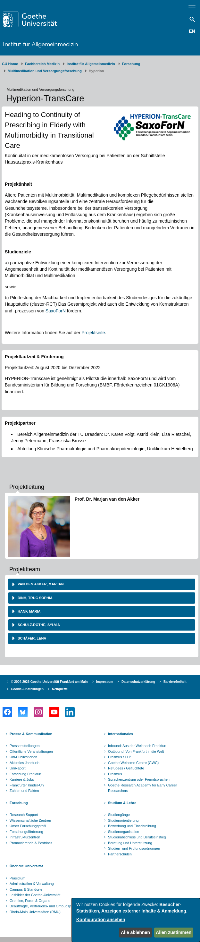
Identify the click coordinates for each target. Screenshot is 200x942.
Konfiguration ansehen (100, 919)
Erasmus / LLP (119, 757)
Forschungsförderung (26, 832)
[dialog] (136, 920)
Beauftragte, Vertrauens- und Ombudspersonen (47, 906)
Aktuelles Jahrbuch (24, 763)
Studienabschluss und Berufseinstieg (137, 837)
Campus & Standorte (26, 889)
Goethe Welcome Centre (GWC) (133, 763)
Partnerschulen (120, 854)
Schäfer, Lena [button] (31, 638)
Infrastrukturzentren (25, 837)
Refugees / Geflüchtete (126, 768)
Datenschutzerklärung (138, 681)
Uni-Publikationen (23, 757)
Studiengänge (119, 815)
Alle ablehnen (135, 932)
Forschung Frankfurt (25, 774)
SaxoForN (56, 310)
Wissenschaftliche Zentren (30, 820)
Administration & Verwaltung (32, 884)
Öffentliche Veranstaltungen (31, 751)
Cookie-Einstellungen (27, 689)
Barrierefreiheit (175, 681)
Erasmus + (116, 774)
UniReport (18, 768)
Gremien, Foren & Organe (30, 901)
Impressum (104, 681)
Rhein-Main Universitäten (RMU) (35, 912)
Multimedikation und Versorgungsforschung (45, 71)
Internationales (120, 734)
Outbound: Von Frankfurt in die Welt (136, 751)
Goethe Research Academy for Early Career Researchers (142, 788)
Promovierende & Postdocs (31, 843)
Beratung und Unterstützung (130, 843)
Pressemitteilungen (25, 746)
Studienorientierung (123, 820)
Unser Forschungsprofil (28, 826)
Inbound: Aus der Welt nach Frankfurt (137, 746)
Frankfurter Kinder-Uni (27, 785)
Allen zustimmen (173, 932)
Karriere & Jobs (22, 779)
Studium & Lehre (122, 803)
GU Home (10, 64)
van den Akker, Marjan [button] (40, 584)
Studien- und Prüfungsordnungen (134, 848)
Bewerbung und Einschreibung (132, 826)
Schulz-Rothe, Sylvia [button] (38, 625)
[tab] (101, 584)
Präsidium (17, 878)
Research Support (24, 815)
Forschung (131, 64)
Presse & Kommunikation (31, 734)
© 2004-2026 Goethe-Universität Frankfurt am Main (49, 681)
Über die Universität (26, 866)
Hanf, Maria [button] (29, 611)
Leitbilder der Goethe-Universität (35, 895)
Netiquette (60, 689)
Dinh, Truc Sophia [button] (35, 598)
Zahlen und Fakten (24, 791)
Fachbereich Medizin (42, 64)
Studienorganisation (123, 832)
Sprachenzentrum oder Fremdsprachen (139, 779)
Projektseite (93, 332)
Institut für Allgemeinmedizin (40, 43)
